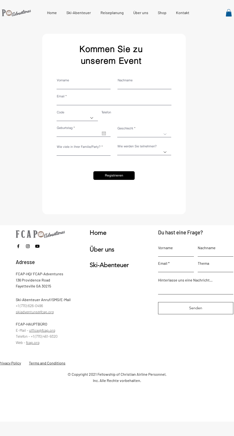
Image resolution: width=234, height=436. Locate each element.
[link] (229, 13)
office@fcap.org (42, 330)
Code (60, 112)
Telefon (106, 112)
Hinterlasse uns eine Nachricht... (185, 280)
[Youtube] (37, 246)
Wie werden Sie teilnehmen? (137, 146)
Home (98, 233)
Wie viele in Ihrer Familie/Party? (79, 146)
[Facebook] (18, 246)
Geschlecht (125, 128)
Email (60, 96)
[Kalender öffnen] (104, 133)
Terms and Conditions (47, 363)
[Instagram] (27, 246)
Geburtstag (66, 127)
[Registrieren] (114, 175)
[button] (112, 13)
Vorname (63, 80)
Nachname (125, 80)
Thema (203, 263)
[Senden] (195, 308)
